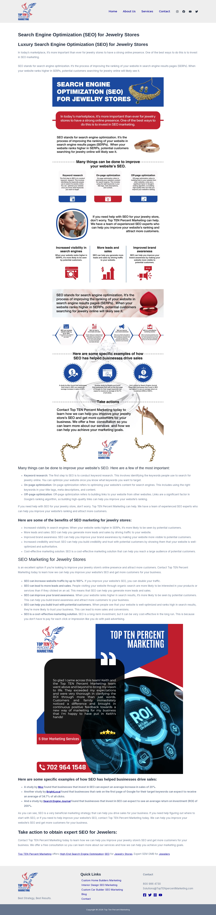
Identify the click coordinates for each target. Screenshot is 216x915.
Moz (40, 787)
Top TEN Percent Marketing (34, 853)
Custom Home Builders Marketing (101, 879)
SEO (108, 853)
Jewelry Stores (125, 853)
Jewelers (165, 853)
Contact (164, 11)
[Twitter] (196, 11)
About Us (129, 11)
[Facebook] (183, 11)
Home (113, 11)
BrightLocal (53, 791)
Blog (83, 893)
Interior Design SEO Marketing (99, 884)
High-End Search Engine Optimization (82, 853)
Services (147, 11)
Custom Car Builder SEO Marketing (101, 889)
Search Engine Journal (57, 801)
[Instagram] (177, 11)
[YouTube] (190, 11)
